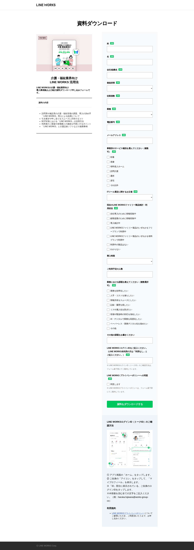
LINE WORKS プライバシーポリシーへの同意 (127, 375)
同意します (115, 384)
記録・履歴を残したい (120, 305)
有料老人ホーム (117, 166)
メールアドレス (114, 135)
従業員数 (111, 96)
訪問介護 (114, 171)
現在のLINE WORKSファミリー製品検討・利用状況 (127, 206)
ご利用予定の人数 (115, 269)
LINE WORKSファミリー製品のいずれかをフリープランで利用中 (131, 230)
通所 (112, 176)
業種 (109, 109)
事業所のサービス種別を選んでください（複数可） (127, 150)
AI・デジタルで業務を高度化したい (126, 319)
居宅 (112, 181)
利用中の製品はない (119, 245)
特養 (112, 157)
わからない (115, 249)
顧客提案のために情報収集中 (123, 218)
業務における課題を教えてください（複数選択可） (127, 284)
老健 (112, 162)
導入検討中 (115, 223)
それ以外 (114, 185)
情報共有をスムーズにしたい (123, 300)
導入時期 (111, 256)
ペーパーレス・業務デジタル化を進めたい (129, 324)
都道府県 (111, 83)
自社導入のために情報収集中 (123, 214)
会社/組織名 (112, 70)
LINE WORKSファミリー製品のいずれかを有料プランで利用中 (131, 238)
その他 (113, 328)
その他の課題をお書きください (121, 335)
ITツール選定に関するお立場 (119, 192)
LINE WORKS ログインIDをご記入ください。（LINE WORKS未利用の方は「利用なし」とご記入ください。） (127, 351)
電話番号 (111, 122)
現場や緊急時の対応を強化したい (125, 314)
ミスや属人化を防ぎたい (121, 310)
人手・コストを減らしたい (122, 295)
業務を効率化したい (119, 291)
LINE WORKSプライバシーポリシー (128, 513)
